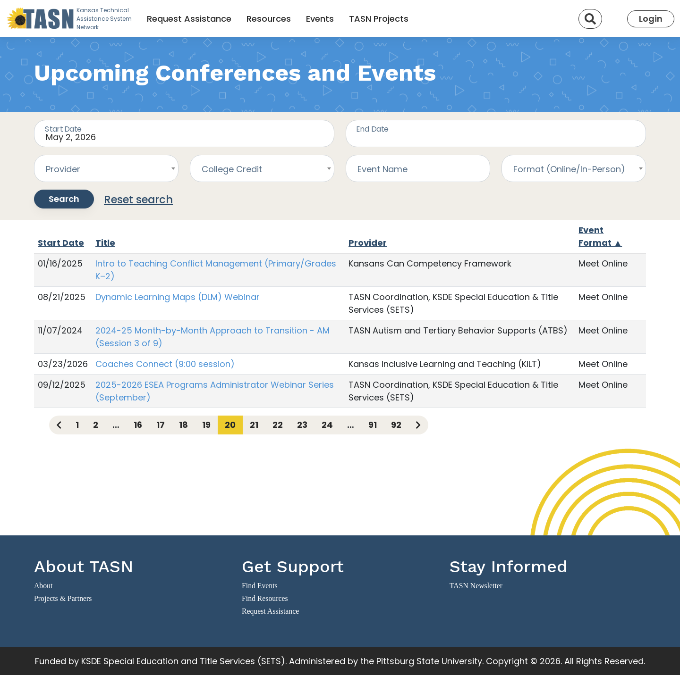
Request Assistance (189, 19)
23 (302, 425)
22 (277, 425)
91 (372, 425)
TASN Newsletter (476, 586)
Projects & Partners (63, 598)
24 (327, 425)
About (43, 586)
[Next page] (418, 425)
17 (160, 425)
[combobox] (106, 168)
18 (183, 425)
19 (206, 425)
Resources (268, 19)
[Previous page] (58, 425)
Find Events (260, 586)
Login (651, 19)
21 (254, 425)
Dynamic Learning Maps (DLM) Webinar (177, 297)
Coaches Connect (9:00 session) (165, 364)
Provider (367, 243)
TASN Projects (378, 19)
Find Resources (265, 598)
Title (105, 243)
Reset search (138, 199)
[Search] (590, 19)
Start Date (61, 243)
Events (320, 19)
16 (138, 425)
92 (396, 425)
